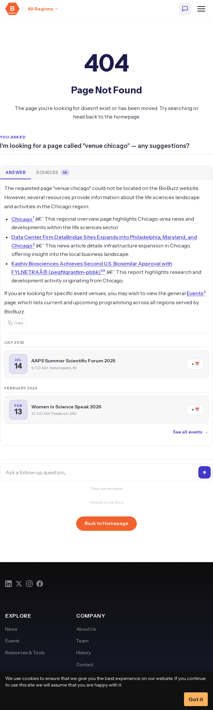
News (11, 629)
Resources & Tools (24, 652)
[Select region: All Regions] (43, 8)
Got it (196, 699)
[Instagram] (29, 583)
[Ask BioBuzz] (185, 9)
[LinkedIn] (8, 583)
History (83, 652)
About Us (86, 629)
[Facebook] (39, 583)
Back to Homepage (106, 523)
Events (12, 641)
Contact (84, 665)
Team (82, 641)
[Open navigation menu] (201, 9)
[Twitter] (19, 583)
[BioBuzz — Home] (12, 9)
